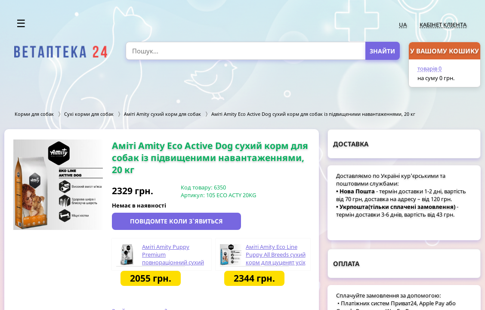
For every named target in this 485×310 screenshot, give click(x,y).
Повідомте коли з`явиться (176, 221)
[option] (58, 185)
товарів (429, 68)
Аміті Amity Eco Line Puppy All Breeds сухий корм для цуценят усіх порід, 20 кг (276, 258)
